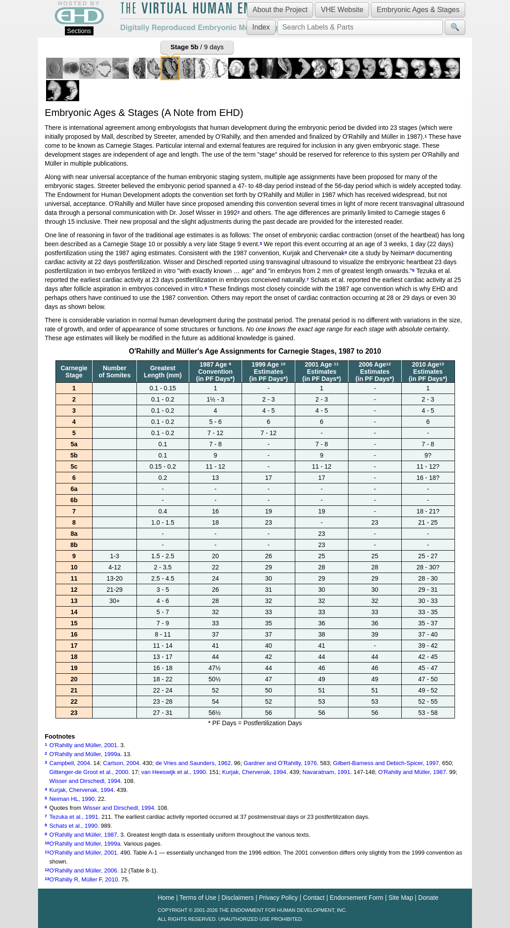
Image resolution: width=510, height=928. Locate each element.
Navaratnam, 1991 (326, 772)
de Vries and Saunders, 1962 (193, 763)
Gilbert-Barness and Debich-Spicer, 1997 (386, 763)
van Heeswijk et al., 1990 (173, 772)
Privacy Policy (278, 897)
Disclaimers (237, 897)
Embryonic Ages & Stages (418, 9)
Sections (79, 30)
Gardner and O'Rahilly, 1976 (280, 763)
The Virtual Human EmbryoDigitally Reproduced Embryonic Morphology (201, 17)
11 (336, 363)
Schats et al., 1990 (73, 825)
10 (282, 363)
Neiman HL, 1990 (71, 798)
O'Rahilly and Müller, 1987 (412, 772)
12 (388, 363)
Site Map (400, 897)
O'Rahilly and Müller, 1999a (84, 754)
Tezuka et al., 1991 (73, 816)
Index (261, 27)
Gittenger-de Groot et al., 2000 (88, 772)
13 (441, 363)
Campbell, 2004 (69, 763)
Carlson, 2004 (121, 763)
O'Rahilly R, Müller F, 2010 (83, 879)
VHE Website (342, 9)
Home (166, 897)
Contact (313, 897)
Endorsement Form (356, 897)
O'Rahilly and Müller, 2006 (83, 870)
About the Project (280, 9)
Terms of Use (197, 897)
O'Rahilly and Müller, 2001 (83, 745)
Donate (428, 897)
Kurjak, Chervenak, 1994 (254, 772)
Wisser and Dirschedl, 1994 (84, 781)
